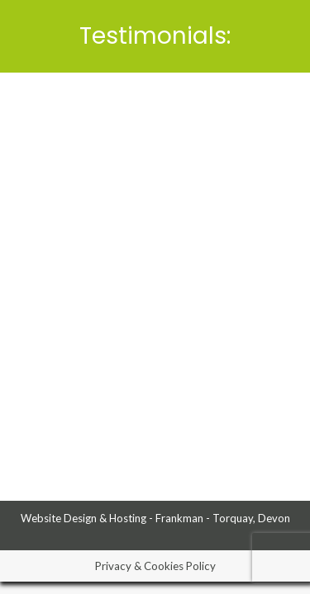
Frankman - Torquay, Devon (222, 518)
